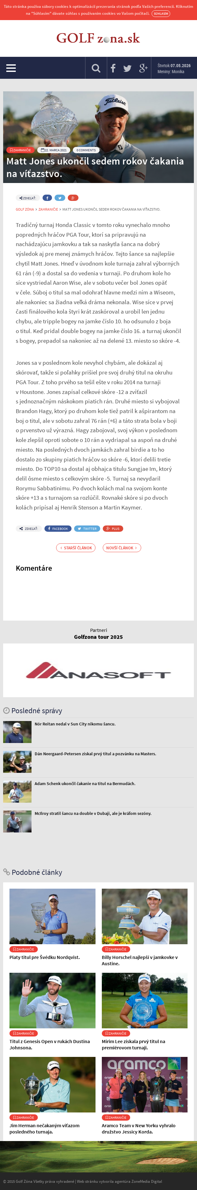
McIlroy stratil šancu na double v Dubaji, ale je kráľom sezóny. (93, 813)
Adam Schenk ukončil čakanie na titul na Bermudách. (85, 783)
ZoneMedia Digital (146, 1181)
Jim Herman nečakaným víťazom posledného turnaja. (44, 1128)
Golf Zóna (25, 209)
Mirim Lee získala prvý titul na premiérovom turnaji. (133, 1044)
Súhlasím (161, 14)
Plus (113, 528)
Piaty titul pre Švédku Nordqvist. (44, 957)
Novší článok (121, 547)
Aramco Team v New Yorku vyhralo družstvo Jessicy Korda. (139, 1128)
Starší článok (76, 547)
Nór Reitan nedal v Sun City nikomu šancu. (75, 724)
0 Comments (86, 150)
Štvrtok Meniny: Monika (174, 68)
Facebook (58, 528)
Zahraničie (20, 150)
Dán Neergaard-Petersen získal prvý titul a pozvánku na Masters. (95, 754)
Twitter (87, 528)
